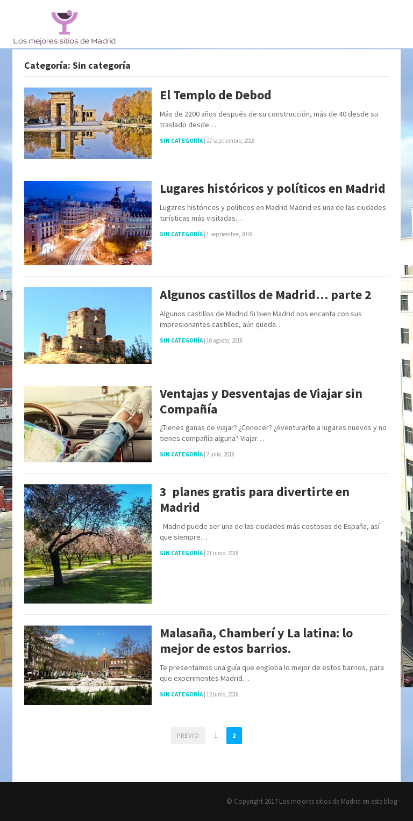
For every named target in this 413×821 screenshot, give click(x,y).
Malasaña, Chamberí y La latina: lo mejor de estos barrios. (256, 641)
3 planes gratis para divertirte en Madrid (255, 499)
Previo (188, 735)
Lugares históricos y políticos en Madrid (273, 189)
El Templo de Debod (216, 95)
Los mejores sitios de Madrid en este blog (338, 801)
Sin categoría (181, 140)
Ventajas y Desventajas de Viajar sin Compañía (261, 401)
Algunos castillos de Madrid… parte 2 (266, 295)
